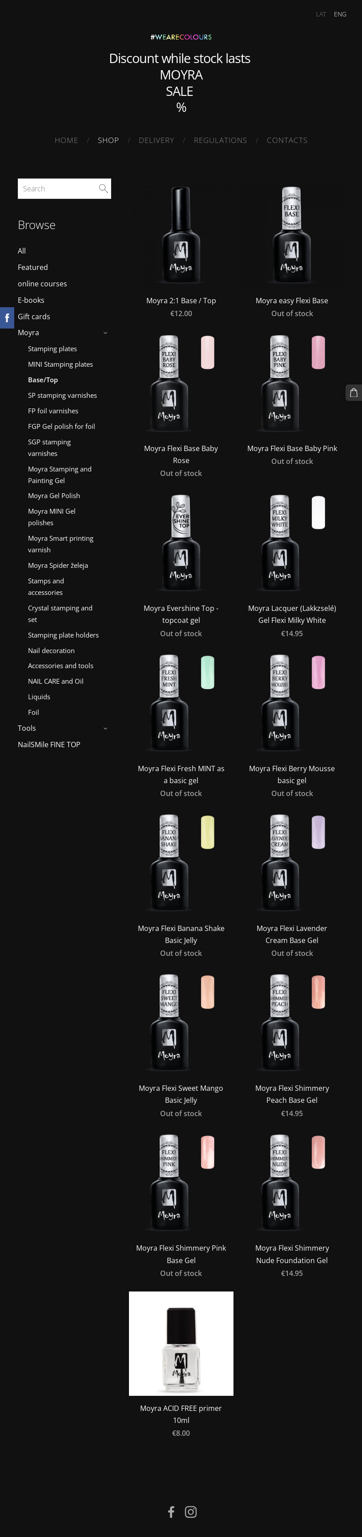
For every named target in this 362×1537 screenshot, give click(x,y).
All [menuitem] (22, 249)
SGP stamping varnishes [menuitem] (49, 445)
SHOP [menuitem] (108, 140)
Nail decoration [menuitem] (51, 647)
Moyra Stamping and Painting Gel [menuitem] (60, 472)
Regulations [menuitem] (220, 140)
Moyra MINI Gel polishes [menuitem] (52, 514)
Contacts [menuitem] (287, 140)
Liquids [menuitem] (39, 694)
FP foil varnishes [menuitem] (53, 408)
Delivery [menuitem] (156, 140)
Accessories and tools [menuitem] (60, 663)
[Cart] (354, 392)
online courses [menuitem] (42, 281)
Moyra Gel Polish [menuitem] (54, 493)
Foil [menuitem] (33, 709)
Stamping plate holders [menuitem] (63, 632)
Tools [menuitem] (27, 726)
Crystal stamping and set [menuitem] (60, 611)
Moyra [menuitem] (28, 330)
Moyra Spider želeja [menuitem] (58, 562)
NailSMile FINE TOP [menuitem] (49, 742)
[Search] (64, 186)
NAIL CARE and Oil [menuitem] (56, 678)
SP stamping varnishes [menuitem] (62, 392)
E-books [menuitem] (31, 297)
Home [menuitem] (66, 140)
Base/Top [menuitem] (43, 376)
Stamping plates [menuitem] (52, 345)
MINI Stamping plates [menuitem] (60, 361)
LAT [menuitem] (316, 14)
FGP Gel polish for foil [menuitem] (61, 423)
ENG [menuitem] (335, 14)
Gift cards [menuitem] (34, 314)
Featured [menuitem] (33, 264)
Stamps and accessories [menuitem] (46, 584)
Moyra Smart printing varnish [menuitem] (60, 541)
